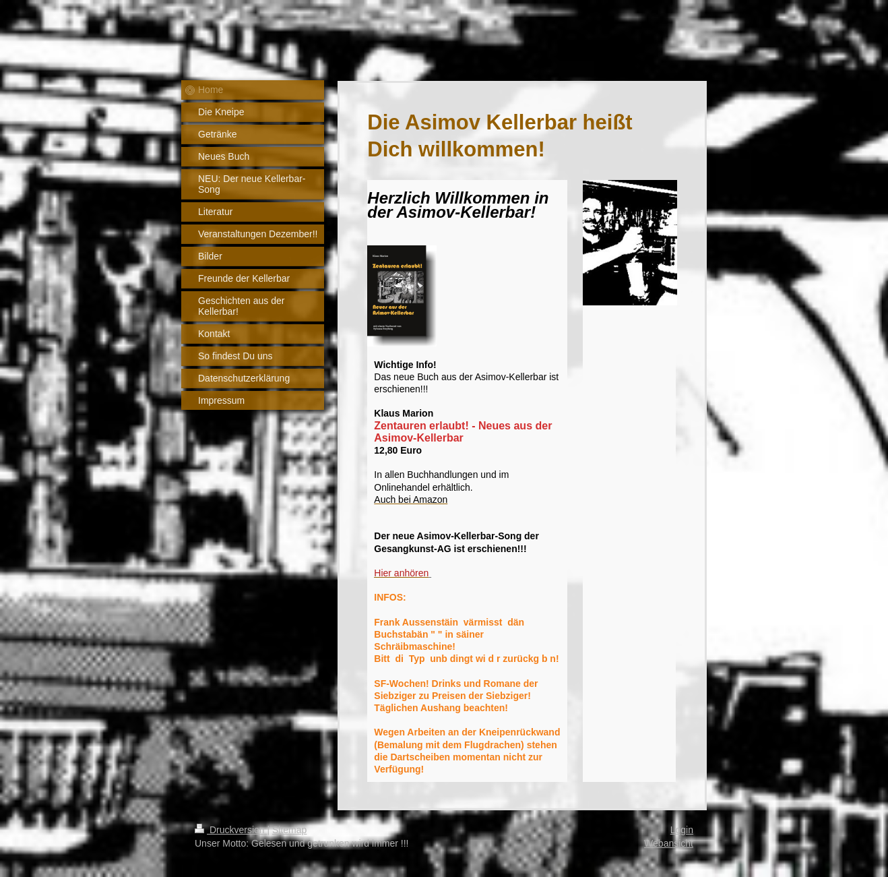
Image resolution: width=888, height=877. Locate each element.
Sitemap (289, 829)
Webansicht (668, 843)
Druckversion (231, 829)
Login (681, 829)
